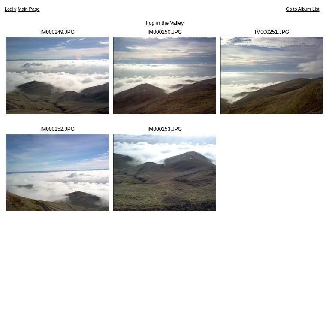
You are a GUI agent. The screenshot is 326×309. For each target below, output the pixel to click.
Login (10, 9)
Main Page (29, 9)
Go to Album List (302, 9)
